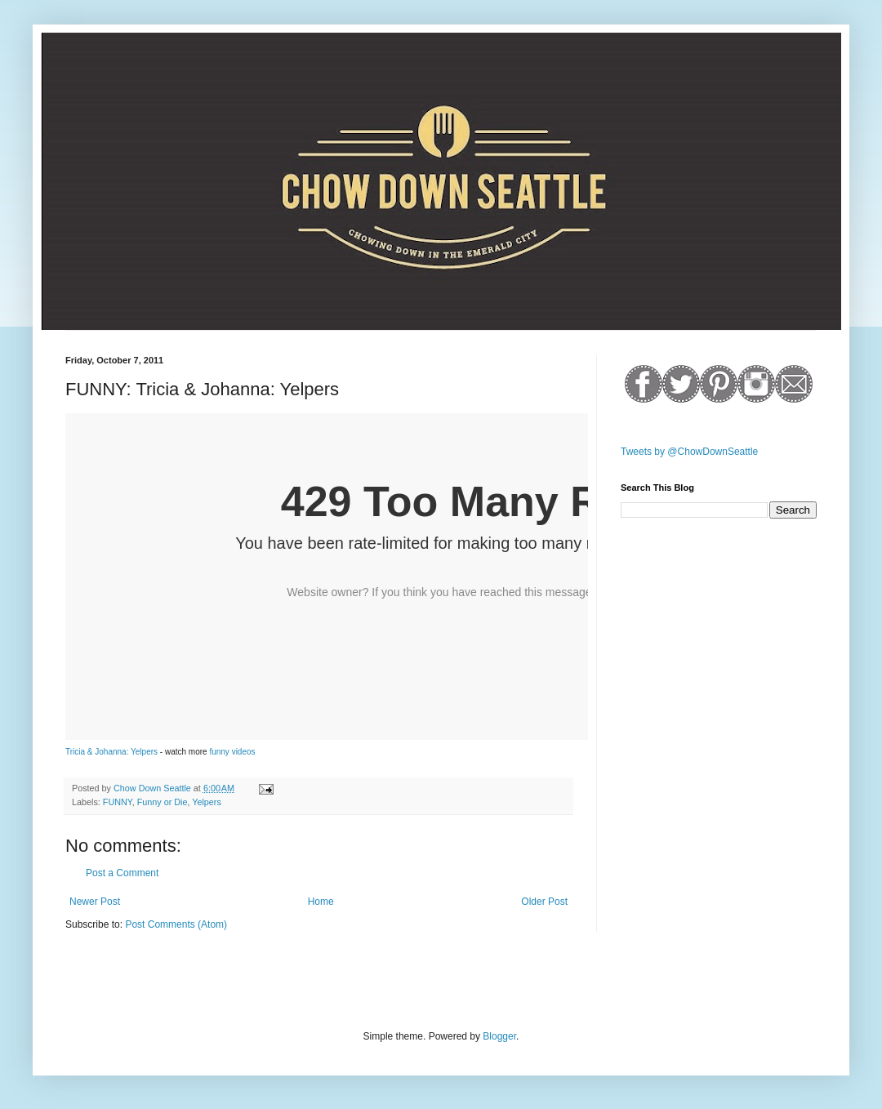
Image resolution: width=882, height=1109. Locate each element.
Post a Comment (122, 873)
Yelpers (206, 802)
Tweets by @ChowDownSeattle (689, 451)
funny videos (232, 751)
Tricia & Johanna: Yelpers (111, 751)
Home (321, 901)
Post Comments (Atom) (176, 924)
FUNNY (117, 802)
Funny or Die (162, 802)
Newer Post (94, 901)
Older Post (544, 901)
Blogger (499, 1036)
